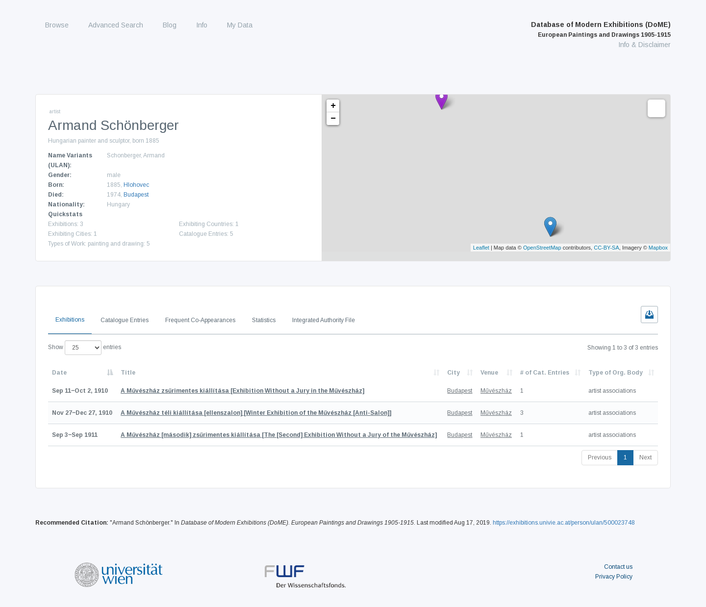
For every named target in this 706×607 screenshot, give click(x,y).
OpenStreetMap (542, 248)
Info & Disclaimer (644, 45)
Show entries (84, 347)
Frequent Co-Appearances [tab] (200, 320)
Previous (599, 457)
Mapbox (658, 248)
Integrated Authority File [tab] (323, 320)
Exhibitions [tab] (69, 319)
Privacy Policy (613, 576)
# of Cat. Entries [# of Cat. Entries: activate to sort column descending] (544, 372)
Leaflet (481, 248)
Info (201, 25)
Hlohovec (136, 184)
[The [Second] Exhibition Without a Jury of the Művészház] (279, 434)
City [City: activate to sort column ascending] (453, 372)
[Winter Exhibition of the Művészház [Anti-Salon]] (256, 412)
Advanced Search (115, 25)
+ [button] (333, 106)
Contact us (618, 566)
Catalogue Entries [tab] (125, 320)
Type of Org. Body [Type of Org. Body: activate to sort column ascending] (615, 372)
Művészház (496, 390)
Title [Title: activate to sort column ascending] (128, 372)
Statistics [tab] (264, 320)
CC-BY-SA (606, 248)
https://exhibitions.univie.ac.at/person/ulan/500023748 (564, 522)
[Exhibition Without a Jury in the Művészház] (242, 390)
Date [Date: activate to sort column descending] (59, 372)
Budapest (136, 194)
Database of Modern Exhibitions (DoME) (601, 29)
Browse (57, 25)
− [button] (333, 119)
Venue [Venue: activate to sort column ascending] (489, 372)
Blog (169, 25)
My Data (239, 25)
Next (645, 457)
